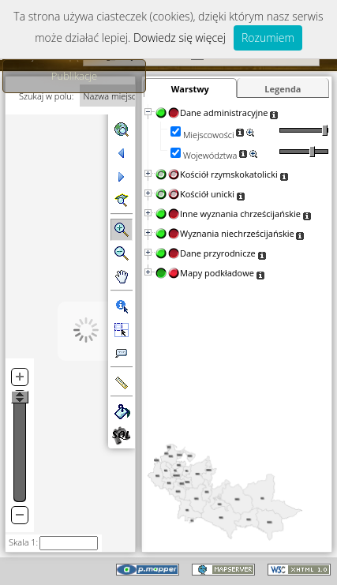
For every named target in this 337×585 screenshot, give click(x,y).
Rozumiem (268, 37)
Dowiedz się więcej (179, 37)
